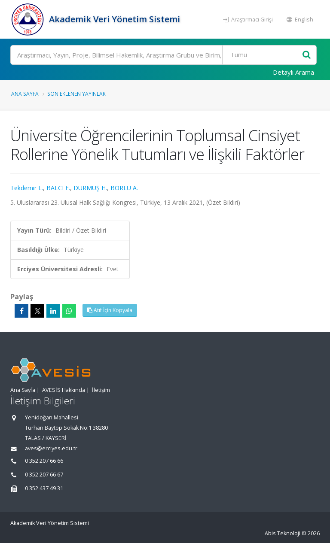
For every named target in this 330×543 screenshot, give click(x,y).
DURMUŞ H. (90, 188)
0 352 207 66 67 (44, 474)
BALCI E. (58, 188)
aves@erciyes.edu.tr (51, 448)
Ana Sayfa (25, 93)
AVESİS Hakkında (63, 390)
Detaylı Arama (293, 72)
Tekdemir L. (26, 188)
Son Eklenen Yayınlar (76, 93)
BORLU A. (124, 188)
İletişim (101, 390)
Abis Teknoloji (282, 533)
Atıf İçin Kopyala (109, 310)
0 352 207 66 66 (44, 460)
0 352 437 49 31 (44, 488)
